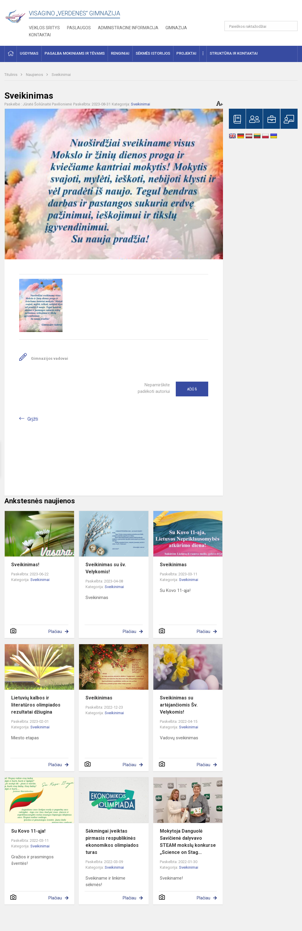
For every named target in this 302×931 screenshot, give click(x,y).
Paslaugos (79, 27)
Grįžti (32, 419)
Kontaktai (40, 34)
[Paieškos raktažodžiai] (261, 26)
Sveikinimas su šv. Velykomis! (106, 568)
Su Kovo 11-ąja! (28, 831)
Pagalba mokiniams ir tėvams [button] (75, 53)
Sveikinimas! (25, 564)
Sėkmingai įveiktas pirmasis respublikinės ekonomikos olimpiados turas (112, 841)
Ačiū (192, 389)
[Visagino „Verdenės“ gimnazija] (16, 14)
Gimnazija (176, 27)
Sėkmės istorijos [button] (153, 53)
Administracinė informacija (128, 27)
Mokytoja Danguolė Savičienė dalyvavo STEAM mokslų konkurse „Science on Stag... (188, 841)
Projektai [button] (186, 53)
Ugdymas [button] (29, 53)
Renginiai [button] (120, 53)
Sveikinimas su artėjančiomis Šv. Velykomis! (179, 705)
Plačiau (55, 631)
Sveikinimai (61, 74)
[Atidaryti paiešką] (291, 26)
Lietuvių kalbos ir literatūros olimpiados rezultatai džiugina (35, 705)
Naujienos (35, 74)
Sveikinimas (173, 564)
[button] (257, 12)
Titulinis (11, 74)
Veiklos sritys (44, 27)
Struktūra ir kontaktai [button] (234, 53)
